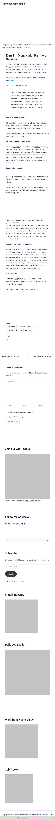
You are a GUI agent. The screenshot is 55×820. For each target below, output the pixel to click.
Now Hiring (34, 818)
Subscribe (11, 574)
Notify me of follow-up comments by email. (20, 412)
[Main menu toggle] (51, 4)
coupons (16, 147)
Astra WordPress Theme (45, 815)
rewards (37, 147)
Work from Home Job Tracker (16, 85)
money (39, 64)
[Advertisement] (27, 22)
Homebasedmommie (13, 3)
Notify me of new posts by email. (17, 417)
